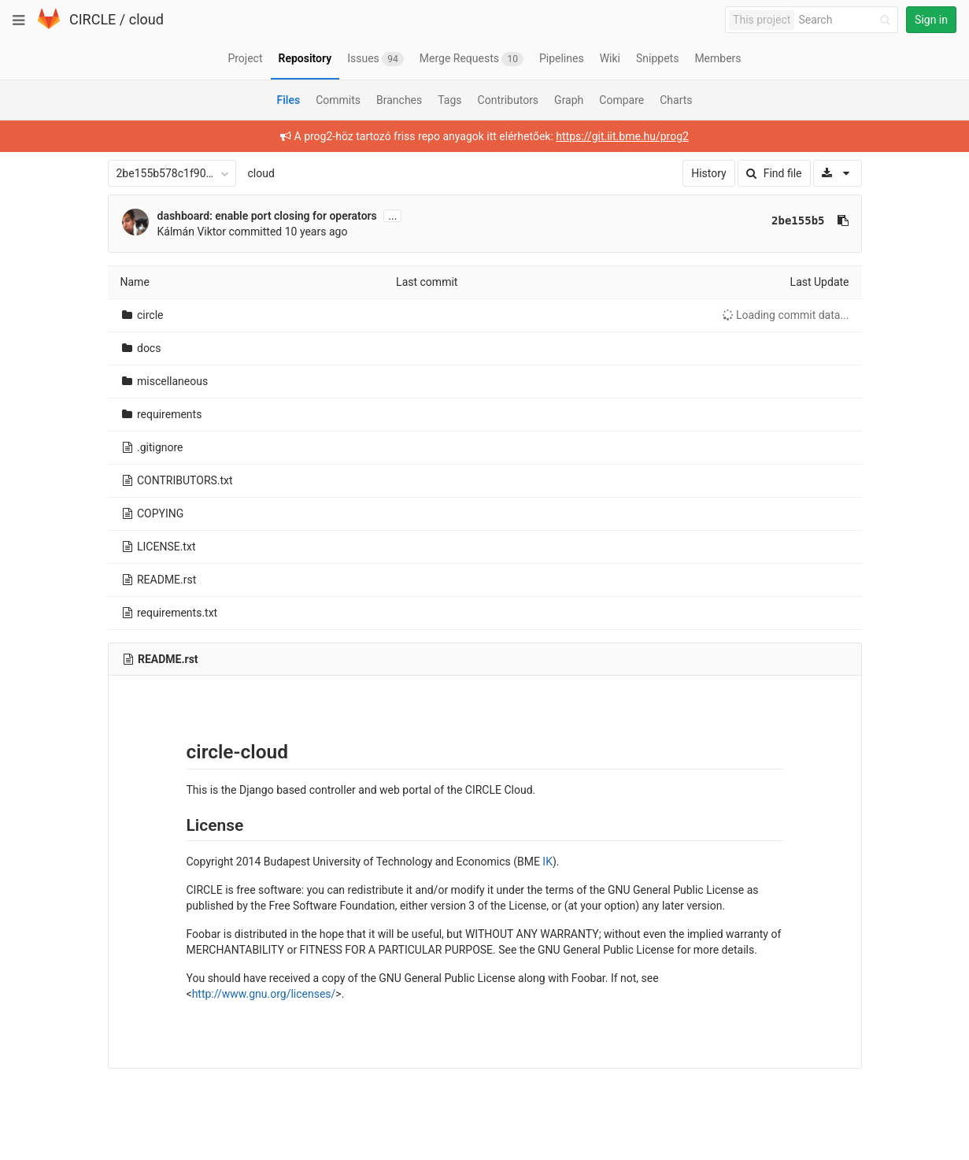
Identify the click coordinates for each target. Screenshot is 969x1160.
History (709, 173)
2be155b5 (797, 220)
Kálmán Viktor (192, 231)
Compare (621, 100)
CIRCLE (92, 19)
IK (547, 861)
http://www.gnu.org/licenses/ (264, 994)
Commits (338, 100)
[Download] (837, 173)
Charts (676, 100)
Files (288, 100)
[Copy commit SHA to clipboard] (843, 220)
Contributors (508, 100)
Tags (449, 100)
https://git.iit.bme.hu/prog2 (622, 136)
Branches (399, 100)
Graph (568, 100)
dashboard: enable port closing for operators (267, 215)
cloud (146, 19)
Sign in (931, 19)
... (392, 215)
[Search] (847, 20)
